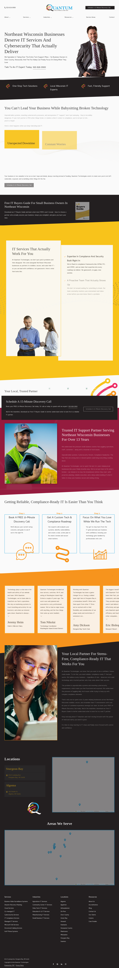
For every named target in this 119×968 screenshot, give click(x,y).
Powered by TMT (9, 965)
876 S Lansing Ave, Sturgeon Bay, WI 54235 (16, 959)
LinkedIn (61, 964)
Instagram (65, 964)
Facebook (53, 964)
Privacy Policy (20, 965)
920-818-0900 (11, 8)
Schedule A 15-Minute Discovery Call (99, 7)
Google (57, 964)
